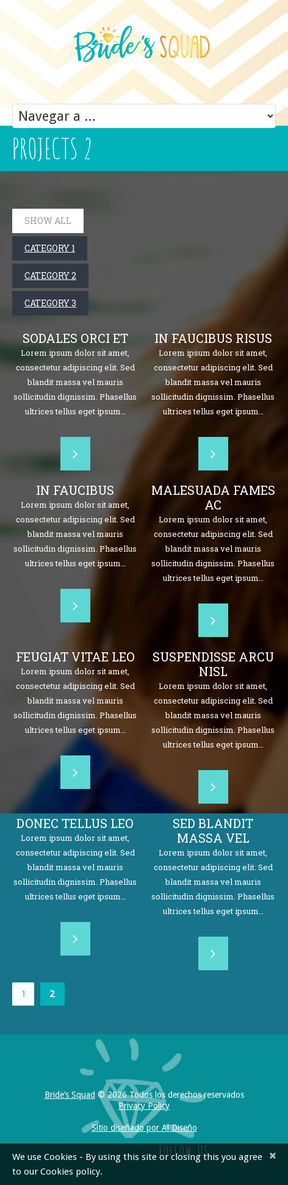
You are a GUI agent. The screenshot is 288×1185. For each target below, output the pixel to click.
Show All (47, 220)
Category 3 (50, 303)
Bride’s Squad (70, 1095)
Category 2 (50, 275)
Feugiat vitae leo (75, 657)
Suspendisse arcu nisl (213, 664)
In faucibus (75, 490)
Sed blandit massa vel (213, 830)
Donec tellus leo (75, 823)
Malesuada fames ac (213, 497)
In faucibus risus (213, 338)
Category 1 (49, 248)
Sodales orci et (75, 338)
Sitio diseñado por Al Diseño (144, 1128)
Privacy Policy (144, 1106)
